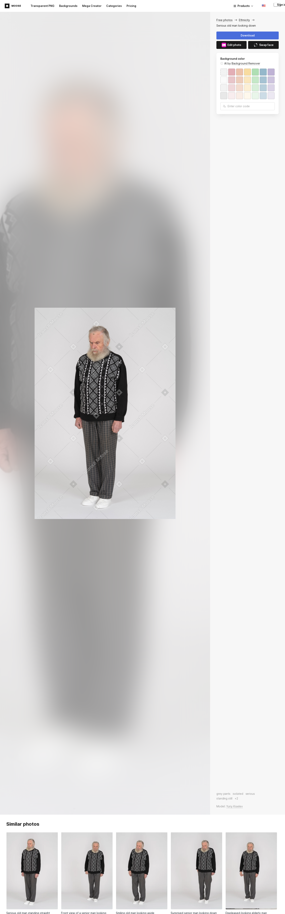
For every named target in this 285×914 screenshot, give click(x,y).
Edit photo (231, 45)
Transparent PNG (42, 5)
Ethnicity (244, 20)
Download (248, 35)
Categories (114, 5)
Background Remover (246, 63)
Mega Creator (92, 5)
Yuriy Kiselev (234, 806)
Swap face (263, 45)
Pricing (131, 5)
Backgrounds (68, 5)
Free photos (224, 20)
